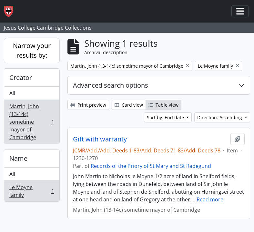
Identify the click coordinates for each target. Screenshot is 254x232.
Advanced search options (110, 85)
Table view (163, 105)
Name (18, 158)
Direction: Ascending (220, 117)
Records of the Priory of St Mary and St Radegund (151, 165)
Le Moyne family (31, 191)
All (12, 93)
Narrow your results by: (32, 50)
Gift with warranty (100, 139)
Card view (129, 105)
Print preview (88, 105)
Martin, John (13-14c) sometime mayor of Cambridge (31, 122)
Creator (20, 77)
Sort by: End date (166, 117)
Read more (210, 199)
